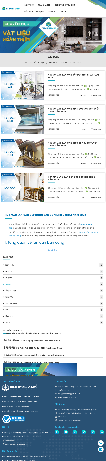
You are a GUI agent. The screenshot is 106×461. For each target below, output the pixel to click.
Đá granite (8, 278)
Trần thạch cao (10, 303)
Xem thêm (53, 250)
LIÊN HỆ (63, 12)
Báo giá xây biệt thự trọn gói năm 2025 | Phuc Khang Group (32, 363)
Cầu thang (8, 316)
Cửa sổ (6, 310)
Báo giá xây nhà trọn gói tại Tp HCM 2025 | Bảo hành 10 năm (32, 341)
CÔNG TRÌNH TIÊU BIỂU (65, 5)
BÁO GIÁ (51, 12)
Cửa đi (6, 323)
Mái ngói (7, 271)
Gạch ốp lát (8, 265)
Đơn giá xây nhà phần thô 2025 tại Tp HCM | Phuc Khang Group (33, 348)
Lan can (7, 284)
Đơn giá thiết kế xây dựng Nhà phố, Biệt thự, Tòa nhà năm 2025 (34, 355)
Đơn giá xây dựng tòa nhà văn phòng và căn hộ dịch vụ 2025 (32, 333)
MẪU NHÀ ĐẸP (44, 5)
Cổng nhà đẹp (9, 290)
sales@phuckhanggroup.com (17, 444)
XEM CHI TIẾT (53, 95)
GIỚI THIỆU (29, 5)
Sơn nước (8, 297)
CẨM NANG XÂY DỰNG (34, 12)
